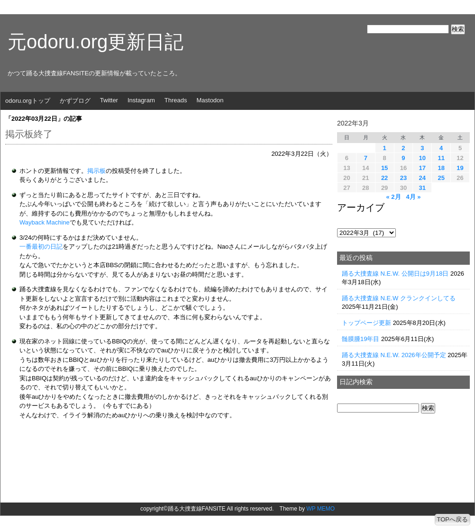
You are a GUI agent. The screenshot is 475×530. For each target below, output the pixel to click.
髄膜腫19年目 (360, 338)
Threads (175, 100)
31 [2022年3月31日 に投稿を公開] (422, 187)
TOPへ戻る (452, 519)
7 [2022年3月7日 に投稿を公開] (365, 158)
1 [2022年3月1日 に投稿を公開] (384, 148)
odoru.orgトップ (27, 100)
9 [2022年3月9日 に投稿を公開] (403, 158)
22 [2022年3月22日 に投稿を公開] (384, 177)
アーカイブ (360, 207)
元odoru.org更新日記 (95, 41)
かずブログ (75, 100)
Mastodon (209, 100)
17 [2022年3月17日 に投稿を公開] (422, 167)
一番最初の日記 (41, 246)
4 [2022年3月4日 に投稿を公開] (441, 148)
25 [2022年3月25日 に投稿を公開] (441, 177)
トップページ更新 (366, 322)
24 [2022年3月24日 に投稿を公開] (422, 177)
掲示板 (96, 170)
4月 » (413, 196)
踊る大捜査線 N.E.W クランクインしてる (399, 298)
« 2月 (393, 196)
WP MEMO (320, 508)
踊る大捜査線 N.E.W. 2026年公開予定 (394, 355)
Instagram (141, 100)
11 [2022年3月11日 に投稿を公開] (441, 158)
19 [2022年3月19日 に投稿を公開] (460, 167)
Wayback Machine (44, 222)
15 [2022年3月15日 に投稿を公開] (384, 167)
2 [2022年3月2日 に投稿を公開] (403, 148)
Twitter (109, 100)
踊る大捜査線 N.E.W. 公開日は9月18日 (395, 273)
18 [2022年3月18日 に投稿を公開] (441, 167)
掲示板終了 (29, 134)
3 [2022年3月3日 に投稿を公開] (422, 148)
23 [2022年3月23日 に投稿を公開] (403, 177)
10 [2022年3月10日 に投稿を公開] (422, 158)
